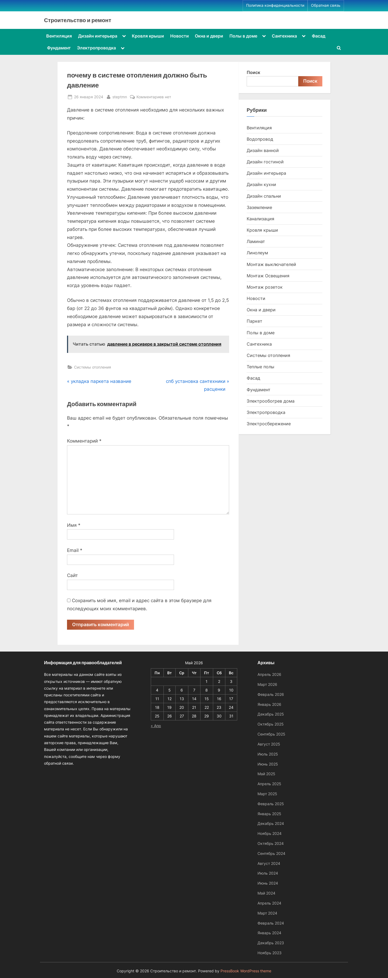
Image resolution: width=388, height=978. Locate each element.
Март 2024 (267, 913)
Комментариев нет (153, 96)
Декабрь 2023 (270, 942)
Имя (74, 525)
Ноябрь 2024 (269, 833)
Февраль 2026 (270, 694)
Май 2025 (266, 773)
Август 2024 (268, 863)
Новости (179, 36)
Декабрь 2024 (270, 823)
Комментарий (84, 441)
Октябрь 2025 (270, 724)
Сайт (72, 575)
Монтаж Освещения (268, 275)
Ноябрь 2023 (269, 952)
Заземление (259, 207)
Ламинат (256, 241)
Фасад (318, 36)
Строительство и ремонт (77, 20)
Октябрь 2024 (270, 843)
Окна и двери (209, 36)
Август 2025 (268, 744)
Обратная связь (325, 5)
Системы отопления (92, 367)
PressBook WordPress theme (245, 971)
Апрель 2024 (269, 903)
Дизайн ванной (263, 150)
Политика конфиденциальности (275, 5)
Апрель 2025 (269, 783)
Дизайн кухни (261, 184)
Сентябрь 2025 (271, 734)
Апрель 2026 (269, 674)
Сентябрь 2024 (271, 853)
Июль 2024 (267, 873)
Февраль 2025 (270, 803)
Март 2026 (267, 684)
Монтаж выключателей (271, 264)
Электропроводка (96, 47)
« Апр (156, 725)
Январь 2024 (269, 932)
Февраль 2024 (270, 923)
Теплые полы (260, 366)
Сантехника (284, 36)
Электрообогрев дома (271, 401)
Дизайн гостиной (265, 161)
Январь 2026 (269, 704)
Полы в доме (243, 36)
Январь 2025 (269, 813)
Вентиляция (59, 36)
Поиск (253, 72)
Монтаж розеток (265, 287)
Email (74, 550)
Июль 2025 (267, 754)
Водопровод (260, 139)
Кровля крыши (148, 36)
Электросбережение (269, 423)
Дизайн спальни (264, 196)
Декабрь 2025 (270, 714)
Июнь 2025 (267, 764)
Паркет (254, 321)
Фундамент (59, 47)
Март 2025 (267, 793)
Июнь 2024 (267, 883)
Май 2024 (266, 893)
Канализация (260, 218)
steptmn (119, 96)
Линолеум (257, 252)
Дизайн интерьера (97, 36)
